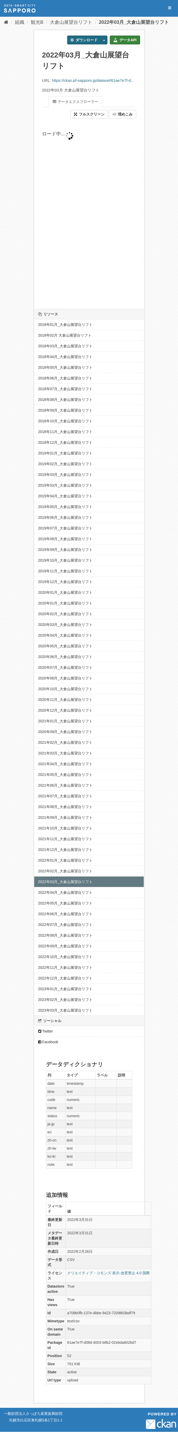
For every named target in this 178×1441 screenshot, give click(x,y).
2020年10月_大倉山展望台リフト (65, 689)
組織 (19, 22)
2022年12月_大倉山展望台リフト (65, 978)
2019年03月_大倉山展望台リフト (65, 474)
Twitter (45, 1031)
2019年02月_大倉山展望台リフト (65, 464)
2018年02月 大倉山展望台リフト (65, 335)
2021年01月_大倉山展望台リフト (65, 721)
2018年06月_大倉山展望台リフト (65, 378)
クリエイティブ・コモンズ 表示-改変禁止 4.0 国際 (108, 1273)
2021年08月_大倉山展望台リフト (65, 807)
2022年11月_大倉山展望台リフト (65, 967)
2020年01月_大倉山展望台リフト (65, 592)
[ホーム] (6, 22)
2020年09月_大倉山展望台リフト (65, 732)
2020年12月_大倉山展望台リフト (65, 710)
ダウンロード (84, 40)
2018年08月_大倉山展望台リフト (65, 399)
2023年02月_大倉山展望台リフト (65, 1000)
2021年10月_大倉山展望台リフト (65, 828)
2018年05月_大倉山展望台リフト (65, 367)
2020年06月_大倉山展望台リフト (65, 657)
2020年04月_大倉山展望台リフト (65, 635)
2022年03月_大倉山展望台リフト (134, 22)
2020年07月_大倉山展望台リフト (65, 667)
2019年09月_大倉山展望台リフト (65, 549)
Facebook (48, 1042)
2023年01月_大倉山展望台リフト (65, 989)
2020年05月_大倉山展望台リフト (65, 646)
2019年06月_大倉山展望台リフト (65, 517)
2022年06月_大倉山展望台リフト (65, 914)
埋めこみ (122, 114)
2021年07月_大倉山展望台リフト (65, 796)
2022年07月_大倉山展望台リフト (65, 925)
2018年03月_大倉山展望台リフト (65, 346)
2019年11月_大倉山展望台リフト (65, 571)
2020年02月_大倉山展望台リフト (65, 614)
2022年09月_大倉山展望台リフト (65, 946)
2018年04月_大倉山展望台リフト (65, 357)
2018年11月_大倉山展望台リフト (65, 432)
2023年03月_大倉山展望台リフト (65, 1010)
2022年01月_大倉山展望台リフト (65, 860)
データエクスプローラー (75, 102)
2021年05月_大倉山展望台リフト (65, 775)
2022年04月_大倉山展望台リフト (65, 892)
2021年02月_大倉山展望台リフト (65, 742)
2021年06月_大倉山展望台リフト (65, 785)
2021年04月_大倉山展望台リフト (65, 764)
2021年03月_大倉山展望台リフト (65, 753)
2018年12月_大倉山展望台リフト (65, 442)
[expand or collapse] (169, 8)
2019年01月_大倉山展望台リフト (65, 453)
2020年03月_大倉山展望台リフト (65, 624)
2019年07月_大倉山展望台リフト (65, 528)
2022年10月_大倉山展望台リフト (65, 957)
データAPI (124, 40)
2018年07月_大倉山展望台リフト (65, 389)
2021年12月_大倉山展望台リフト (65, 850)
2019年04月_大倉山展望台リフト (65, 496)
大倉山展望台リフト (71, 22)
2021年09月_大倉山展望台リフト (65, 817)
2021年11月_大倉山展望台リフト (65, 839)
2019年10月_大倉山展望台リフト (65, 560)
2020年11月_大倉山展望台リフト (65, 700)
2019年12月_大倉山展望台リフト (65, 582)
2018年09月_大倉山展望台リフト (65, 410)
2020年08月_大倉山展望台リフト (65, 678)
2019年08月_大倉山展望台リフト (65, 539)
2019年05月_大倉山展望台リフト (65, 507)
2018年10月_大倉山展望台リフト (65, 421)
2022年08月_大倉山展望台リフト (65, 935)
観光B (37, 22)
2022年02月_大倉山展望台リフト (65, 871)
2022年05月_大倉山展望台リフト (65, 903)
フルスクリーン (89, 114)
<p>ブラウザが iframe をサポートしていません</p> (89, 214)
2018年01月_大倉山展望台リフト (65, 324)
